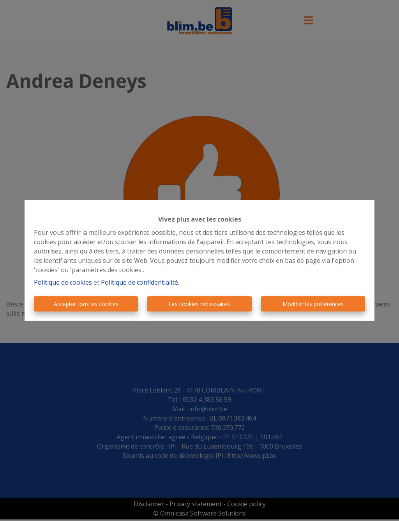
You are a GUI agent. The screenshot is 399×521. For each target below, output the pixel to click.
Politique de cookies (63, 282)
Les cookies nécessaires (199, 304)
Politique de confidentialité (139, 282)
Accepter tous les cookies (86, 304)
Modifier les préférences (313, 304)
